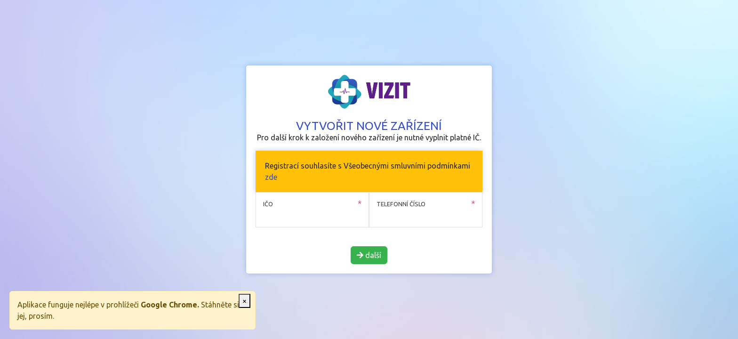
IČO (268, 204)
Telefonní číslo (401, 204)
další (369, 255)
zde (271, 177)
